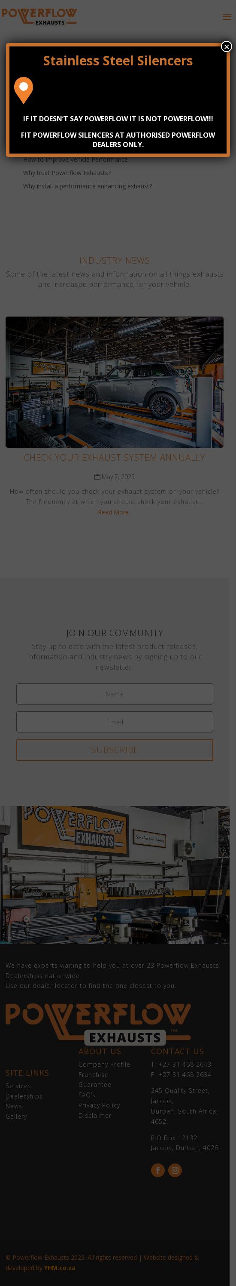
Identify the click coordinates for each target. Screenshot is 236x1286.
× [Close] (227, 46)
